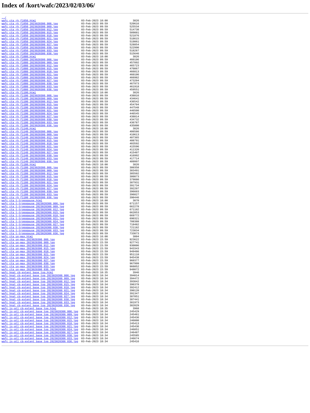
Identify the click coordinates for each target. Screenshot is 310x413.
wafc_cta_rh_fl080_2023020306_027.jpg (30, 93)
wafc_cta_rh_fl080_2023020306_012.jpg (30, 75)
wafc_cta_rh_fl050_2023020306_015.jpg (30, 36)
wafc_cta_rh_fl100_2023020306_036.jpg (30, 147)
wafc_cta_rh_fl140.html (19, 151)
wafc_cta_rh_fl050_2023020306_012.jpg (30, 32)
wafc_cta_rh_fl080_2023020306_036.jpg (30, 104)
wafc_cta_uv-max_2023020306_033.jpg (28, 316)
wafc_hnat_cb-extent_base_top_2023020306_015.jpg (38, 338)
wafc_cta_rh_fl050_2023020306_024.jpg (30, 47)
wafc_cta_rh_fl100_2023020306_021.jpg (30, 129)
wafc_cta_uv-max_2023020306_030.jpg (28, 313)
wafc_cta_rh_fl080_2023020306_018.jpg (30, 83)
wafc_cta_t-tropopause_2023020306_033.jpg (33, 273)
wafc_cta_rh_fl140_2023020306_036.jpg (30, 191)
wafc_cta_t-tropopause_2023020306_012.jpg (33, 248)
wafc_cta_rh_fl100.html (19, 108)
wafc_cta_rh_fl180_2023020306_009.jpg (30, 201)
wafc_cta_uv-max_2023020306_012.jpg (28, 291)
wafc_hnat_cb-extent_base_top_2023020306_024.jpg (38, 349)
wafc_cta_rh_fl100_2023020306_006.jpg (30, 111)
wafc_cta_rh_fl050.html (19, 21)
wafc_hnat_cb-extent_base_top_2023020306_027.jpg (38, 352)
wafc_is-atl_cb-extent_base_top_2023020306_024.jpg (40, 392)
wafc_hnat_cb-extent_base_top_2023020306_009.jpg (38, 331)
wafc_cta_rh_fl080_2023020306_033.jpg (30, 101)
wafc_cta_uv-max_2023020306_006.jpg (28, 284)
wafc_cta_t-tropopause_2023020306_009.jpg (33, 244)
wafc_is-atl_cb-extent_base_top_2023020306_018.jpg (40, 385)
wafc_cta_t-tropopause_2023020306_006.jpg (33, 241)
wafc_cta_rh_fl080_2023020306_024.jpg (30, 90)
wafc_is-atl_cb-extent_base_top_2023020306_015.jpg (40, 381)
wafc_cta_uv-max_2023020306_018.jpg (28, 298)
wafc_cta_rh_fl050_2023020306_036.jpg (30, 61)
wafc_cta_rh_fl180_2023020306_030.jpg (30, 226)
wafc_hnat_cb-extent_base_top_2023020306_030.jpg (38, 356)
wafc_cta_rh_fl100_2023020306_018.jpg (30, 126)
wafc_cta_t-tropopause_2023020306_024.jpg (33, 262)
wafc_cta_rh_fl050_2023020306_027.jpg (30, 50)
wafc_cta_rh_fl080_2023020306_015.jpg (30, 79)
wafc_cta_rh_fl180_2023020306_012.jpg (30, 205)
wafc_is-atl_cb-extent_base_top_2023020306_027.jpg (40, 396)
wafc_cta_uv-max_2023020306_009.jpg (28, 288)
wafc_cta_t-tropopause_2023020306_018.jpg (33, 255)
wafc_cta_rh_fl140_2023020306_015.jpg (30, 165)
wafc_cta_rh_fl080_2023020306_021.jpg (30, 86)
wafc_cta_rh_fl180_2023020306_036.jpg (30, 234)
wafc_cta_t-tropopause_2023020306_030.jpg (33, 270)
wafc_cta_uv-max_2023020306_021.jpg (28, 302)
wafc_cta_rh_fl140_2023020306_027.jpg (30, 180)
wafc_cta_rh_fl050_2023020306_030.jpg (30, 54)
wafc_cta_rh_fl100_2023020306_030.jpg (30, 140)
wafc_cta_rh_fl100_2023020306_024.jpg (30, 133)
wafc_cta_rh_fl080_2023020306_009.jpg (30, 72)
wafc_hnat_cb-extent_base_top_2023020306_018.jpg (38, 342)
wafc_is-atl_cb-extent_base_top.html (29, 367)
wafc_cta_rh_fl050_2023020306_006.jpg (30, 25)
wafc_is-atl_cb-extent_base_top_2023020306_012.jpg (40, 378)
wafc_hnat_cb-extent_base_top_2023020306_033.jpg (38, 360)
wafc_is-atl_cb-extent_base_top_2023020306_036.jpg (40, 406)
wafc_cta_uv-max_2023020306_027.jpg (28, 309)
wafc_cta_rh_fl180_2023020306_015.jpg (30, 208)
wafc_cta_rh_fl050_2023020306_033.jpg (30, 57)
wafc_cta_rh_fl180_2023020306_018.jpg (30, 212)
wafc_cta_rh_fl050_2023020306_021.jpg (30, 43)
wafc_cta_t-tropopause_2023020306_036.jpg (33, 277)
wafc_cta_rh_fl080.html (19, 65)
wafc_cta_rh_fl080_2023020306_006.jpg (30, 68)
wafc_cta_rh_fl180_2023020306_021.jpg (30, 216)
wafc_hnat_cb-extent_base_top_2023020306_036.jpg (38, 363)
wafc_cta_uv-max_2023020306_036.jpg (28, 320)
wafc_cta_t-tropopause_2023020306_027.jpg (33, 266)
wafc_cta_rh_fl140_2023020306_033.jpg (30, 187)
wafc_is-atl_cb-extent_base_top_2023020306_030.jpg (40, 399)
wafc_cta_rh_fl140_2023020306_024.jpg (30, 176)
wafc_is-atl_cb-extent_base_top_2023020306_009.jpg (40, 374)
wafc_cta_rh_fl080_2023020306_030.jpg (30, 97)
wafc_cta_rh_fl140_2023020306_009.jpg (30, 158)
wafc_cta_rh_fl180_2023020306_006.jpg (30, 198)
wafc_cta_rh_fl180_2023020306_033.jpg (30, 230)
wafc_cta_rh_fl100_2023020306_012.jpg (30, 119)
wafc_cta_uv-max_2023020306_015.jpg (28, 295)
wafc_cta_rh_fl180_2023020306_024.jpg (30, 219)
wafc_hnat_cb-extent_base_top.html (27, 324)
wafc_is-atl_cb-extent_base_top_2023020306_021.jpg (40, 388)
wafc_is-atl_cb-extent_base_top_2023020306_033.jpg (40, 403)
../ (4, 18)
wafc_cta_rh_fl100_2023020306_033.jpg (30, 144)
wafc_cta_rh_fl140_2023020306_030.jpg (30, 183)
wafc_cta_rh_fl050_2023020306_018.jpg (30, 39)
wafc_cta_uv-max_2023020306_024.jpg (28, 306)
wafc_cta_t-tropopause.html (22, 237)
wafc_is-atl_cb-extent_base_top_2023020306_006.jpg (40, 370)
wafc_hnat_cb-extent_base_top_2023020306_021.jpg (38, 345)
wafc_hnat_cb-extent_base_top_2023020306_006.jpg (38, 327)
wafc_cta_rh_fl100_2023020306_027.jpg (30, 137)
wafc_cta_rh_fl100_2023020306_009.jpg (30, 115)
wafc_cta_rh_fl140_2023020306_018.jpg (30, 169)
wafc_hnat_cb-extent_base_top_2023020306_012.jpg (38, 334)
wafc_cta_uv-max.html (17, 280)
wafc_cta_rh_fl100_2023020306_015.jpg (30, 122)
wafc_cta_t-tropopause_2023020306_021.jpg (33, 259)
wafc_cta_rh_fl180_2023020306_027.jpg (30, 223)
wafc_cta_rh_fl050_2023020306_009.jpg (30, 29)
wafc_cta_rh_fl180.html (19, 194)
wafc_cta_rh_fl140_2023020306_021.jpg (30, 173)
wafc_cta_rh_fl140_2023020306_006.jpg (30, 155)
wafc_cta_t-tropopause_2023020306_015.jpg (33, 252)
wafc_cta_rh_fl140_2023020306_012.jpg (30, 162)
